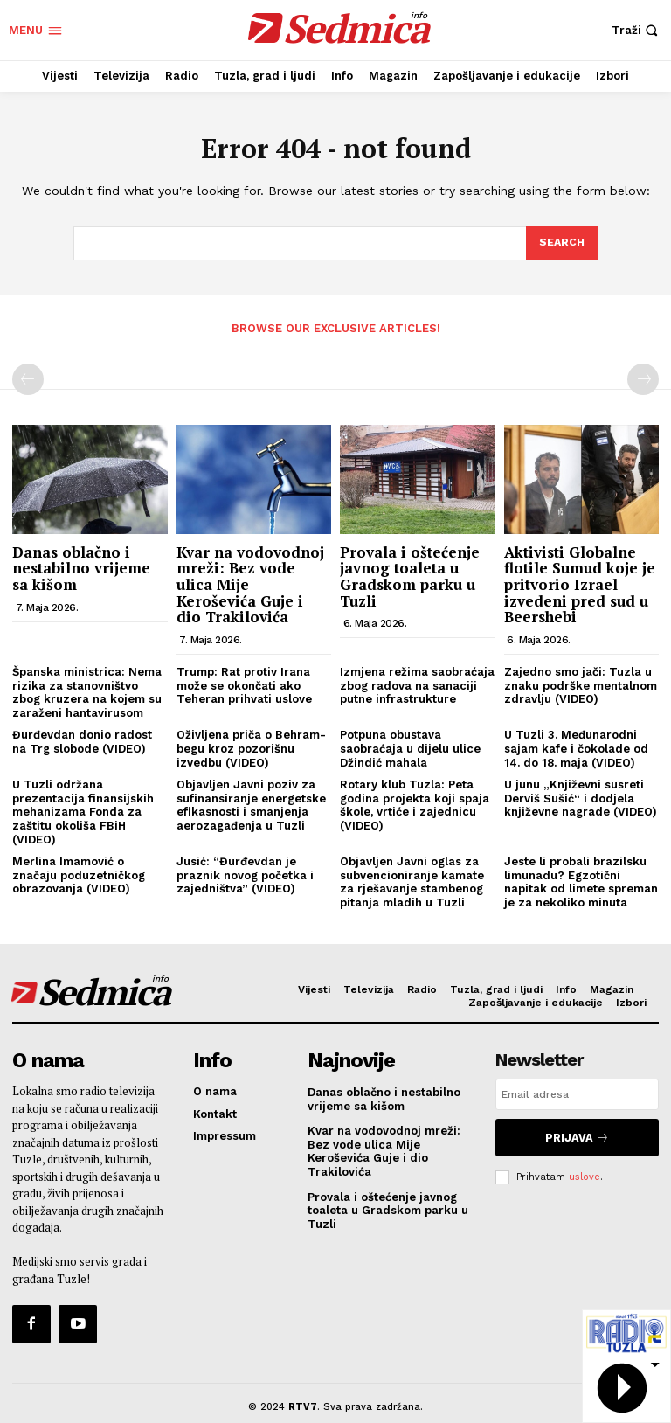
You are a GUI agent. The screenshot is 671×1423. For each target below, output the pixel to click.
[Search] (561, 244)
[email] (577, 1093)
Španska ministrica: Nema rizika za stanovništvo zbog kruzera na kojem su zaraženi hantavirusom (87, 690)
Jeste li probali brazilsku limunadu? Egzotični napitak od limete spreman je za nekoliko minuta (581, 880)
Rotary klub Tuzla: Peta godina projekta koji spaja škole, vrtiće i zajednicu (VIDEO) (414, 803)
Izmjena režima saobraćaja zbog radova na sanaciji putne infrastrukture (417, 683)
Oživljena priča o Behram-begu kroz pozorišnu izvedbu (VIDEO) (251, 747)
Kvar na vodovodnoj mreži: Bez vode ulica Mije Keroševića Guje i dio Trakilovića (384, 1147)
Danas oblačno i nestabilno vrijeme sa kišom (81, 566)
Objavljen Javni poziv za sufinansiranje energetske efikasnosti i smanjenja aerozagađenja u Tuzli (251, 803)
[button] (637, 30)
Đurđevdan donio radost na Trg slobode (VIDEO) (82, 740)
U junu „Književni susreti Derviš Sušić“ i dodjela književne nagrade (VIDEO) (580, 796)
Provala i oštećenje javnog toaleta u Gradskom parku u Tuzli (410, 574)
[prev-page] (28, 378)
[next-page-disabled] (643, 378)
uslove (584, 1168)
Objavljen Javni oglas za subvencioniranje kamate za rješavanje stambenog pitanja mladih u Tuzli (412, 880)
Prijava (577, 1133)
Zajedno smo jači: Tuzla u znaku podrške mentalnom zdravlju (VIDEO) (580, 683)
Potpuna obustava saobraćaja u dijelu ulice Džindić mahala (410, 747)
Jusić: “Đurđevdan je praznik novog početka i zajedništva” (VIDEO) (245, 873)
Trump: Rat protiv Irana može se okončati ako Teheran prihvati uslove (244, 683)
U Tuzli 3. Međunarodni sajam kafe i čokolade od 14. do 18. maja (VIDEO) (576, 747)
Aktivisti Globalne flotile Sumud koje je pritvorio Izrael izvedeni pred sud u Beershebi (579, 583)
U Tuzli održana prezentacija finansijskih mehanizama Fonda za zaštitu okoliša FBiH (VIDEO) (83, 809)
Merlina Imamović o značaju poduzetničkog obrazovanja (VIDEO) (78, 873)
